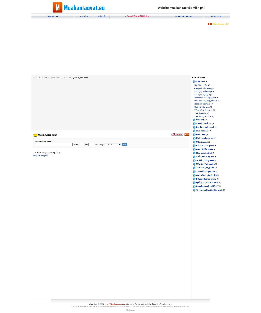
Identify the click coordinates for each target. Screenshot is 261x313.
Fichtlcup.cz (130, 310)
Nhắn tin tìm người (204, 156)
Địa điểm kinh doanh (205, 127)
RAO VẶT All (39, 78)
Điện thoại (201, 134)
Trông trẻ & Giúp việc (203, 110)
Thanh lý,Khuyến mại (205, 171)
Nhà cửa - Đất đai (204, 123)
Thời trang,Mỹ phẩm (205, 168)
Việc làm (67, 78)
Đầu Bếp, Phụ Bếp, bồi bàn (205, 101)
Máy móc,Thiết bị (204, 153)
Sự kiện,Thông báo (204, 160)
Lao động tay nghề (202, 95)
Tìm (124, 144)
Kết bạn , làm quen (204, 145)
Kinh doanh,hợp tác (204, 138)
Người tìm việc (200, 85)
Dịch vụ (199, 119)
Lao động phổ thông (202, 91)
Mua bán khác (202, 131)
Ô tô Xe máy (201, 142)
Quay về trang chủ (40, 155)
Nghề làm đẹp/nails (202, 104)
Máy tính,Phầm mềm (205, 164)
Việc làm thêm (200, 113)
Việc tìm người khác (202, 116)
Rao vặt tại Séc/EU (54, 78)
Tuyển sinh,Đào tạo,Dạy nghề (209, 190)
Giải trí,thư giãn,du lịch (206, 175)
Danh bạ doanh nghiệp (206, 186)
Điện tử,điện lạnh (204, 149)
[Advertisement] (130, 48)
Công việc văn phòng (203, 88)
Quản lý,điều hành (202, 107)
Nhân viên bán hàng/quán (204, 97)
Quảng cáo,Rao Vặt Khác (207, 182)
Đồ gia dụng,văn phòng (206, 179)
